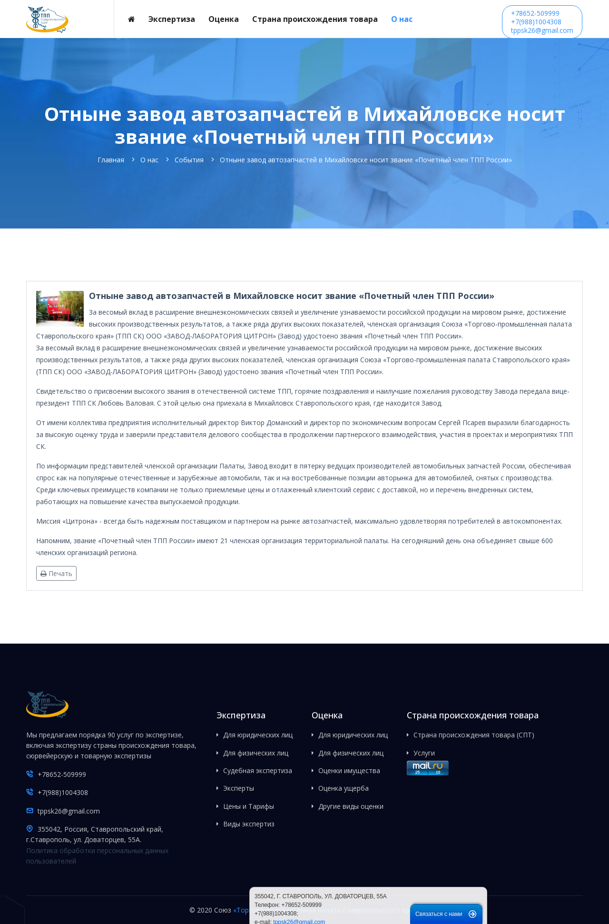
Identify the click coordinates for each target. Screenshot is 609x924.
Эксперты (238, 788)
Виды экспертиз (249, 823)
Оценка (223, 19)
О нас (402, 19)
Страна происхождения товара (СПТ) (473, 734)
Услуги (424, 752)
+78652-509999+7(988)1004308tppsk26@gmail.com (542, 22)
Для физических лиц (255, 752)
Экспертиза (171, 19)
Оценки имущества (349, 770)
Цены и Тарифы (248, 806)
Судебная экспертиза (257, 770)
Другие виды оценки (350, 806)
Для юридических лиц (258, 734)
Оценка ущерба (343, 788)
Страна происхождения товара (315, 19)
